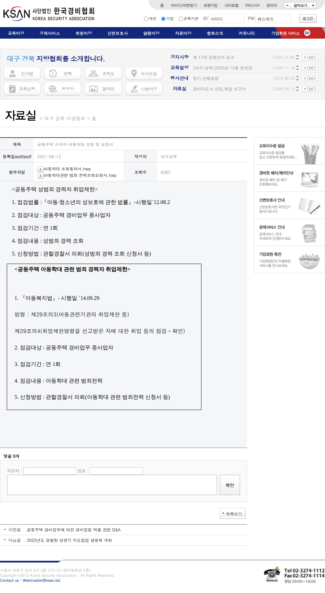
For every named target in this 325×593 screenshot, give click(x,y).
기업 (170, 18)
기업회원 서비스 (285, 33)
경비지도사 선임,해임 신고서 (219, 88)
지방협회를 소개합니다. (56, 59)
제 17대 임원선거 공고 (213, 57)
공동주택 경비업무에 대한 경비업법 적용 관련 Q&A (74, 529)
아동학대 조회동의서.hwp (64, 168)
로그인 (308, 18)
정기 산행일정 (206, 78)
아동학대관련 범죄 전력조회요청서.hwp (76, 175)
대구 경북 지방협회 (64, 118)
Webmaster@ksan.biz (41, 580)
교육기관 (190, 18)
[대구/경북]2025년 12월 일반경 (222, 67)
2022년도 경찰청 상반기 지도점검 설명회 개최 (69, 540)
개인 (152, 18)
